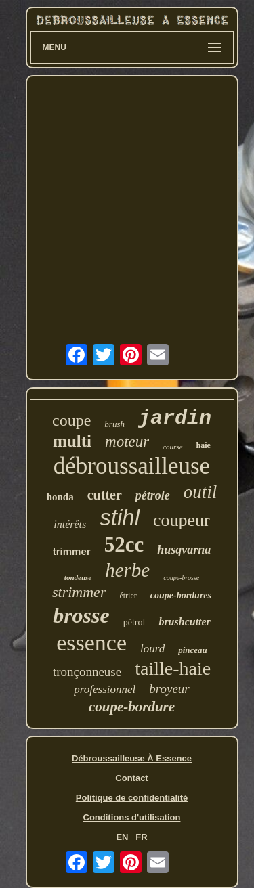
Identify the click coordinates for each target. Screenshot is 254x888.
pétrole (152, 495)
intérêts (70, 524)
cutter (104, 494)
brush (114, 424)
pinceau (192, 650)
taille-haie (173, 668)
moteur (127, 441)
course (172, 447)
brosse (81, 615)
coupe (71, 420)
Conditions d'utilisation (132, 817)
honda (60, 496)
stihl (120, 517)
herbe (127, 570)
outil (200, 492)
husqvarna (184, 549)
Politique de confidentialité (132, 798)
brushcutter (184, 621)
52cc (124, 544)
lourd (152, 648)
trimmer (72, 551)
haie (203, 445)
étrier (127, 595)
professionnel (104, 689)
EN (122, 837)
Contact (131, 778)
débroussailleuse (132, 466)
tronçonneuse (87, 672)
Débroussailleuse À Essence (132, 758)
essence (91, 642)
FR (141, 837)
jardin (174, 418)
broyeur (169, 689)
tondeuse (77, 577)
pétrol (134, 622)
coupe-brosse (181, 577)
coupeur (181, 520)
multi (72, 441)
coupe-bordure (132, 706)
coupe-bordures (180, 595)
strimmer (79, 591)
